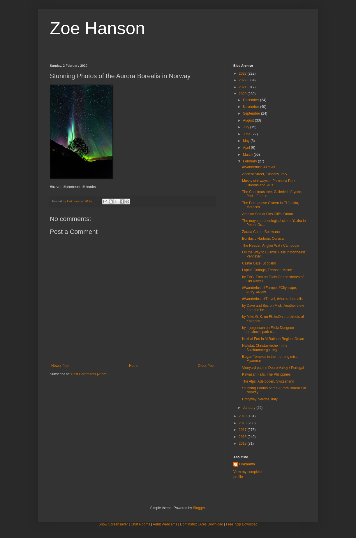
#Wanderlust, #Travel (258, 167)
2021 (243, 87)
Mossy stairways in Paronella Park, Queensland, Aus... (269, 183)
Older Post (206, 366)
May (247, 141)
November (251, 107)
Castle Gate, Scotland (259, 263)
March (248, 155)
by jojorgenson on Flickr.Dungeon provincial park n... (268, 330)
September (252, 113)
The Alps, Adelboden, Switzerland (268, 381)
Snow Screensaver (113, 524)
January (249, 408)
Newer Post (60, 366)
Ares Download (211, 524)
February (250, 161)
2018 (243, 423)
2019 (243, 416)
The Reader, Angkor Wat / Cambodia (270, 245)
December (251, 100)
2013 (243, 443)
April (247, 148)
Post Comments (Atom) (89, 374)
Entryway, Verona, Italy (260, 399)
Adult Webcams (165, 524)
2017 (243, 430)
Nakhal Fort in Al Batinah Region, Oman (273, 339)
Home (133, 366)
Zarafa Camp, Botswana (261, 232)
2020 (243, 94)
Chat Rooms (140, 524)
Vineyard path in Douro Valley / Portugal (273, 368)
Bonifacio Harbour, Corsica (263, 238)
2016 (243, 437)
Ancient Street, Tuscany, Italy (264, 174)
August (249, 120)
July (246, 127)
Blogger (199, 508)
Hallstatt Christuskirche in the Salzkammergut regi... (264, 348)
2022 (243, 80)
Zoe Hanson (97, 28)
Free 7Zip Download (242, 524)
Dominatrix (188, 524)
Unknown (247, 464)
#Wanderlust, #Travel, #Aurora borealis (272, 299)
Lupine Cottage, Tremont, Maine (267, 270)
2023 (243, 73)
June (247, 134)
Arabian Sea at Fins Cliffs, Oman (267, 214)
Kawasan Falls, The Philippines (266, 374)
